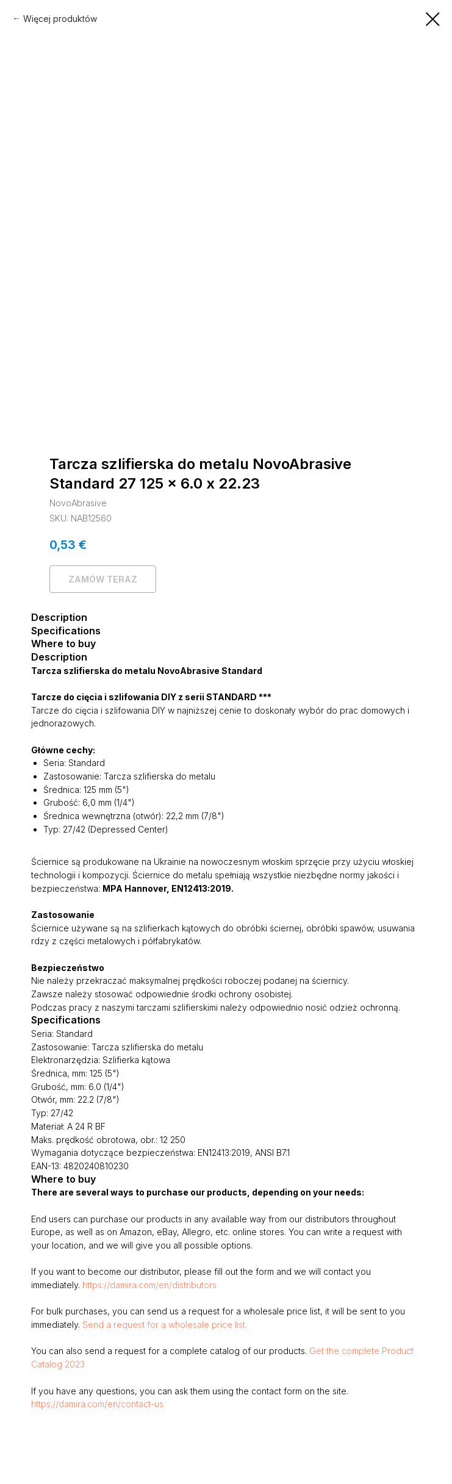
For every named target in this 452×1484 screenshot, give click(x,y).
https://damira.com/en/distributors (149, 1285)
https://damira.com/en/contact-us (97, 1404)
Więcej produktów (60, 18)
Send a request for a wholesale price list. (164, 1324)
